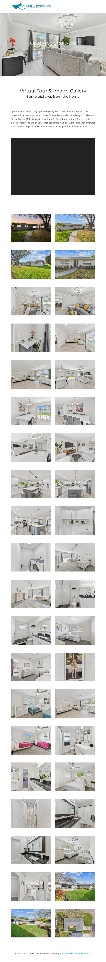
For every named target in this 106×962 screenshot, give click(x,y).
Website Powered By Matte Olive (75, 953)
